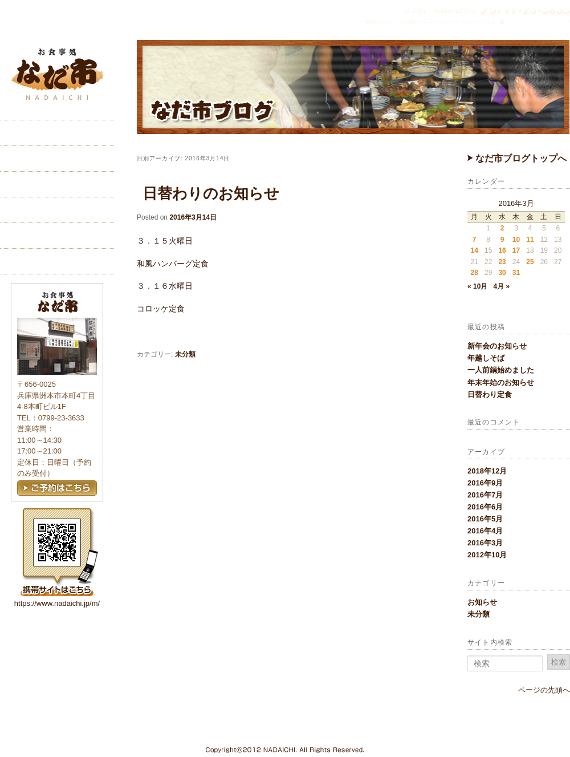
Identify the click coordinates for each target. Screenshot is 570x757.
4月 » (501, 286)
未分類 (478, 614)
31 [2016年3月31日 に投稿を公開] (516, 273)
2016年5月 (485, 519)
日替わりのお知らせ (210, 193)
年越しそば (485, 358)
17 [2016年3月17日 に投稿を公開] (516, 250)
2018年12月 (487, 471)
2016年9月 (485, 483)
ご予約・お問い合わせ (57, 235)
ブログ (57, 261)
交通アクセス (57, 209)
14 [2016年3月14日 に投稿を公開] (474, 250)
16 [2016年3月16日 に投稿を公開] (502, 250)
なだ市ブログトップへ (517, 158)
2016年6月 (485, 507)
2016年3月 (485, 543)
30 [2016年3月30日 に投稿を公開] (502, 273)
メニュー (57, 184)
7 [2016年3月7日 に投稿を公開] (475, 240)
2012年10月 (487, 554)
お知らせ (482, 602)
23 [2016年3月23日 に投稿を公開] (502, 262)
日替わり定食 (489, 394)
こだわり (57, 158)
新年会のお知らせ (497, 346)
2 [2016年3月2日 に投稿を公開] (502, 228)
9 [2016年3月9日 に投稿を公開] (502, 240)
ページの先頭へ (544, 690)
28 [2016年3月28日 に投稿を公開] (474, 273)
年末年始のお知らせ (500, 382)
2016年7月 (485, 495)
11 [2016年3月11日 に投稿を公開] (530, 240)
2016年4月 (485, 531)
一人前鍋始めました (500, 370)
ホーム (57, 132)
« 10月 (477, 286)
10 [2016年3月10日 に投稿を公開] (516, 240)
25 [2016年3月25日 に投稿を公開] (530, 262)
